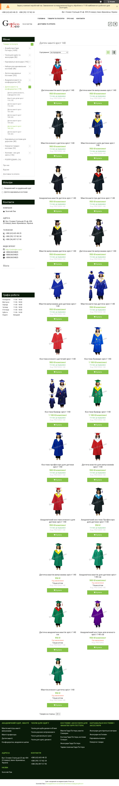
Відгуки (6, 170)
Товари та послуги (56, 18)
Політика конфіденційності (74, 784)
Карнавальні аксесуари (14, 62)
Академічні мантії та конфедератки (13, 81)
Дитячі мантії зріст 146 (14, 133)
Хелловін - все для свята (12, 154)
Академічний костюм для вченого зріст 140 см (97, 633)
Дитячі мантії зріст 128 (14, 116)
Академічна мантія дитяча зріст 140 (57, 198)
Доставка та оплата (46, 24)
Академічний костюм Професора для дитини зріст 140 (98, 521)
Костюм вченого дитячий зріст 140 (58, 359)
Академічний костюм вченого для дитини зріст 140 (57, 521)
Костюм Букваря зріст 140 (97, 359)
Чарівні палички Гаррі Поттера (72, 747)
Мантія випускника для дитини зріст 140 (57, 305)
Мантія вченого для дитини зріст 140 (98, 144)
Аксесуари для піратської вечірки (103, 731)
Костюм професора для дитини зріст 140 (58, 466)
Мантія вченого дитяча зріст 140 (57, 143)
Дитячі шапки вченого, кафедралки (15, 94)
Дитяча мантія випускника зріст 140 (97, 90)
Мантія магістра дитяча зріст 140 (98, 198)
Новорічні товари (96, 742)
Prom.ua (71, 781)
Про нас (70, 18)
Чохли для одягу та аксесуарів (12, 56)
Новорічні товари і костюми (12, 147)
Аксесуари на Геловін (98, 734)
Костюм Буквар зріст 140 (57, 412)
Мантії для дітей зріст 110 (15, 99)
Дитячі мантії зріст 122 (14, 110)
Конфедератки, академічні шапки (15, 742)
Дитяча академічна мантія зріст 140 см (57, 633)
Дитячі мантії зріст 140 (14, 127)
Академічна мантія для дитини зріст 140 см (97, 576)
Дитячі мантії (7, 738)
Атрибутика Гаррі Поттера (12, 49)
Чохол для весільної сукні (41, 736)
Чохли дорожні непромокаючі (43, 732)
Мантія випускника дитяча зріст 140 (57, 251)
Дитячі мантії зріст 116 (14, 105)
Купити (59, 103)
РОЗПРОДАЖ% (11, 160)
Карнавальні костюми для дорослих (15, 140)
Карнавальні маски (97, 738)
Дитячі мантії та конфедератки (11, 88)
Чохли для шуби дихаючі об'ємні (44, 728)
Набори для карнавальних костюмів (15, 67)
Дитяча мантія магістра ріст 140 (57, 90)
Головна (41, 18)
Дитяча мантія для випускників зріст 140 (98, 466)
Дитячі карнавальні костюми (13, 74)
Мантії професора (9, 735)
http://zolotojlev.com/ (14, 250)
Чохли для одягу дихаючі (41, 740)
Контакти (80, 18)
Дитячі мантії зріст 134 (14, 122)
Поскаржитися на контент (55, 784)
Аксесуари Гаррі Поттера (70, 743)
